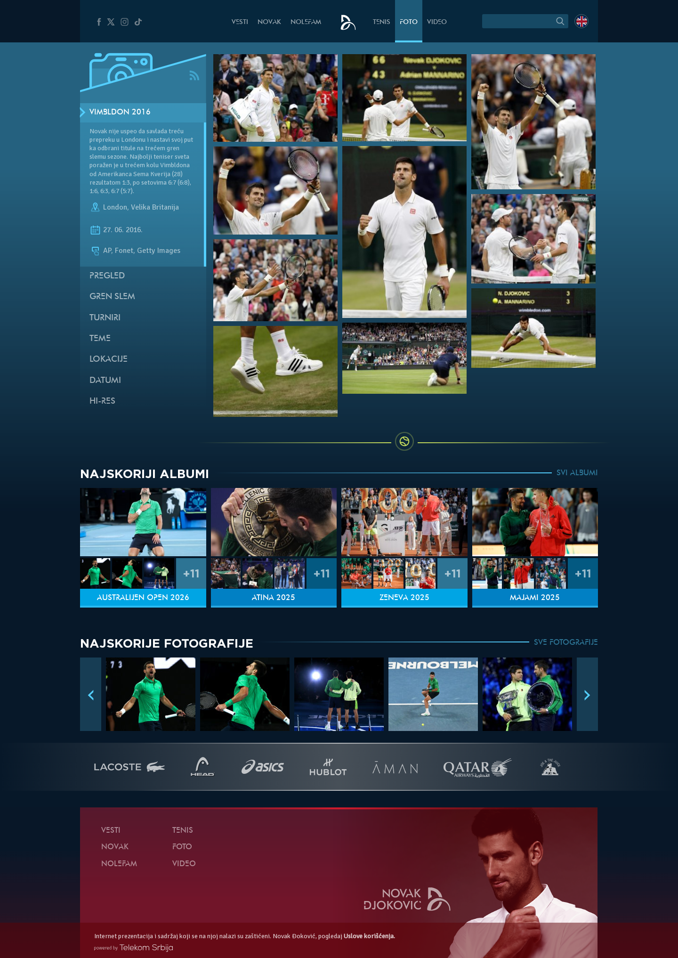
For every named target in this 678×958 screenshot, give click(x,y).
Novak (269, 22)
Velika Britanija (155, 207)
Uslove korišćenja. (369, 936)
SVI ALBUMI (577, 473)
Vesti (240, 22)
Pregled (107, 276)
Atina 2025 (273, 598)
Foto (409, 22)
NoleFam (306, 22)
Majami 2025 (535, 598)
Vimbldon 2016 (120, 112)
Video (437, 22)
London (115, 207)
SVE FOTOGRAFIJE (566, 643)
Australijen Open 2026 (143, 598)
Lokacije (108, 359)
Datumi (105, 380)
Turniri (105, 318)
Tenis (381, 22)
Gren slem (112, 296)
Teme (100, 338)
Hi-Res (102, 401)
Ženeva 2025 (404, 598)
